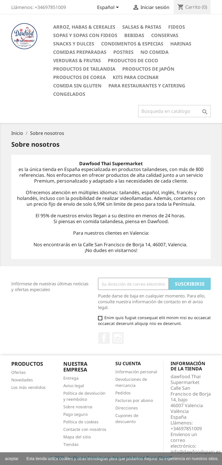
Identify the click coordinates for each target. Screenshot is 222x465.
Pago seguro (75, 414)
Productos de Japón (148, 69)
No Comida (154, 52)
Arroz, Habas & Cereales (84, 27)
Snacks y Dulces (73, 44)
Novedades (22, 380)
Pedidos (123, 393)
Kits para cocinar (136, 77)
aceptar (11, 458)
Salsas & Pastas (141, 27)
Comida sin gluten (77, 85)
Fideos (176, 27)
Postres (123, 52)
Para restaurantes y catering (146, 85)
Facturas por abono (134, 400)
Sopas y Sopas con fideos (85, 35)
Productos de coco (133, 60)
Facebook (104, 338)
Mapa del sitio (77, 437)
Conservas (164, 35)
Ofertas (18, 372)
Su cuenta (128, 363)
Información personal (136, 371)
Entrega (71, 378)
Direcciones (126, 408)
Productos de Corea (79, 77)
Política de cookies (81, 421)
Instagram (118, 338)
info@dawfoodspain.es (196, 452)
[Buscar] (174, 111)
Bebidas (134, 35)
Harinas (180, 44)
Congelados (69, 94)
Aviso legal (73, 385)
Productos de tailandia (84, 69)
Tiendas (71, 444)
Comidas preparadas (79, 52)
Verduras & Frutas (77, 60)
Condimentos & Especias (132, 44)
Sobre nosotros (77, 406)
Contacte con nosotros (84, 429)
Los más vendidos (28, 387)
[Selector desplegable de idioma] (109, 7)
